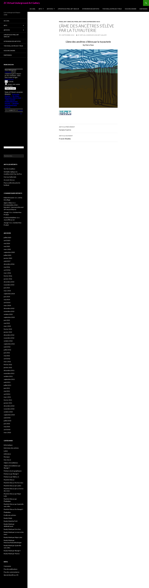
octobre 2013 (8, 314)
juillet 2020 (7, 255)
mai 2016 (7, 267)
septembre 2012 (9, 344)
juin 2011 (7, 388)
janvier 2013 (8, 332)
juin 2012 (7, 353)
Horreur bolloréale (10, 177)
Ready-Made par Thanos (12, 554)
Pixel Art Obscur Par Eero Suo (87, 22)
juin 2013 (7, 320)
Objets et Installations (11, 463)
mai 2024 (7, 243)
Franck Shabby (88, 137)
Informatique (8, 445)
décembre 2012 (9, 335)
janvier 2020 (8, 258)
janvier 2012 (8, 367)
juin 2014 (7, 297)
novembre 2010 (9, 409)
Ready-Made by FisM (10, 521)
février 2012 (8, 364)
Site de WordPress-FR (11, 575)
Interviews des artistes (90, 9)
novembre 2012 (9, 338)
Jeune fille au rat (9, 220)
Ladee (6, 451)
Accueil (32, 9)
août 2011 (7, 382)
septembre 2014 (9, 294)
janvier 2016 (8, 279)
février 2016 (8, 276)
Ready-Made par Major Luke (13, 537)
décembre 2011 (9, 370)
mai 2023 (7, 246)
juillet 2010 (7, 421)
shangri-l (7, 212)
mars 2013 (7, 326)
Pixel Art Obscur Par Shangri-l (13, 509)
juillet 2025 (7, 237)
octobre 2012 (8, 341)
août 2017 (7, 261)
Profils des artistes (10, 515)
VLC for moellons (9, 169)
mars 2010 (7, 432)
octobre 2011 (8, 376)
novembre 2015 (9, 285)
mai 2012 (7, 356)
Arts (40, 9)
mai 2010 (7, 426)
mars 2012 (7, 361)
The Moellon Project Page (112, 9)
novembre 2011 (9, 373)
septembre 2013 (9, 317)
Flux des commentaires (11, 572)
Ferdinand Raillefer (10, 217)
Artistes (50, 9)
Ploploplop (7, 512)
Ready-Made (8, 518)
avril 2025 (7, 240)
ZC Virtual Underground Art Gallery (22, 3)
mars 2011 (7, 397)
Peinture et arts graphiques (13, 471)
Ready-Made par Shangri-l (12, 551)
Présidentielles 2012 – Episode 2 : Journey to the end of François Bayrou (13, 207)
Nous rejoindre (130, 9)
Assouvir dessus (9, 180)
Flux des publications (10, 569)
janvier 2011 (8, 403)
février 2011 (8, 400)
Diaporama (143, 9)
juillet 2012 (7, 350)
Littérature (7, 454)
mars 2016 (7, 273)
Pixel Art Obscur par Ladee (12, 486)
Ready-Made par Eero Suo (12, 529)
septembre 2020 (9, 252)
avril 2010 (7, 429)
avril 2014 (7, 302)
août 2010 (7, 418)
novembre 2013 (9, 311)
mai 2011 (7, 391)
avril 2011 (7, 394)
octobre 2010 (8, 412)
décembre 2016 (9, 264)
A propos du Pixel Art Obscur (68, 9)
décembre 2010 (9, 406)
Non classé (7, 460)
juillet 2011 (7, 385)
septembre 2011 (9, 379)
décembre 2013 (9, 308)
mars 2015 (7, 291)
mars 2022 (7, 249)
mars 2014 (7, 305)
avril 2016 (7, 270)
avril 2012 (7, 359)
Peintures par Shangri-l (11, 474)
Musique (7, 457)
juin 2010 (7, 424)
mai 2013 (7, 323)
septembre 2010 (9, 415)
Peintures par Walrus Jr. (11, 477)
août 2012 (7, 347)
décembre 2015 (9, 282)
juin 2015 (7, 288)
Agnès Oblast (8, 203)
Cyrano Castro (88, 128)
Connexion (7, 566)
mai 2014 (7, 299)
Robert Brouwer (9, 198)
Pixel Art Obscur (66, 22)
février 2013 (8, 329)
